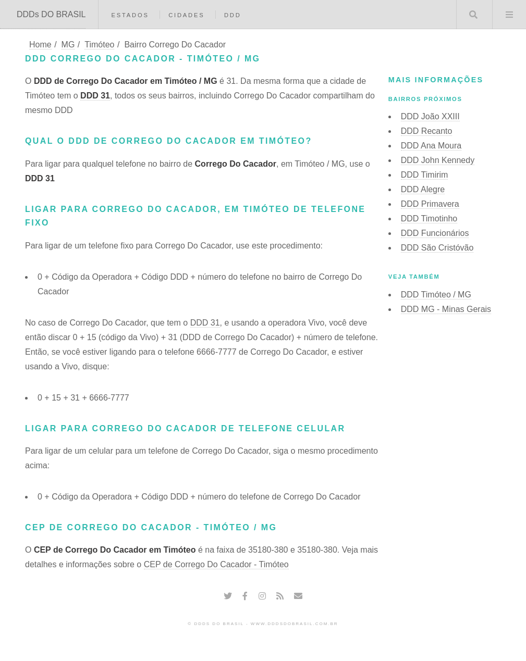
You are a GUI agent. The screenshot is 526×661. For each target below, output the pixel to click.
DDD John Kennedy (437, 160)
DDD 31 (95, 95)
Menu (509, 14)
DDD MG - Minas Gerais (446, 309)
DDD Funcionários (435, 233)
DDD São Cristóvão (437, 247)
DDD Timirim (424, 174)
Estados (130, 15)
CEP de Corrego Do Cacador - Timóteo (216, 564)
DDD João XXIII (430, 116)
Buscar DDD (473, 14)
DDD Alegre (423, 189)
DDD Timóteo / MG (436, 294)
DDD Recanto (426, 131)
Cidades (186, 15)
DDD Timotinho (429, 218)
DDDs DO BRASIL (51, 14)
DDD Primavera (430, 203)
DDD (232, 15)
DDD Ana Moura (431, 145)
